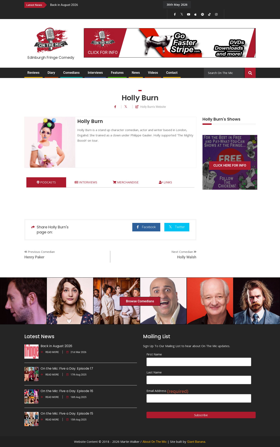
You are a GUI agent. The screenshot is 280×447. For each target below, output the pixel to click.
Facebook (146, 227)
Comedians (71, 73)
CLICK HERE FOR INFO (229, 165)
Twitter (177, 227)
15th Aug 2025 (76, 419)
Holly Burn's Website (151, 106)
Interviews (95, 73)
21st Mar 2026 (76, 352)
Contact (172, 73)
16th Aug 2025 (76, 397)
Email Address (167, 391)
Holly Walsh (186, 257)
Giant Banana (196, 442)
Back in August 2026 (64, 5)
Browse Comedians (140, 301)
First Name (154, 354)
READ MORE (50, 352)
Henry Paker (34, 257)
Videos (153, 73)
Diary (51, 73)
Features (117, 73)
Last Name (154, 372)
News (136, 73)
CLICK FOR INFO (102, 52)
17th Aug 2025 (76, 374)
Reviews (33, 73)
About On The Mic (154, 442)
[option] (103, 4)
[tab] (46, 182)
